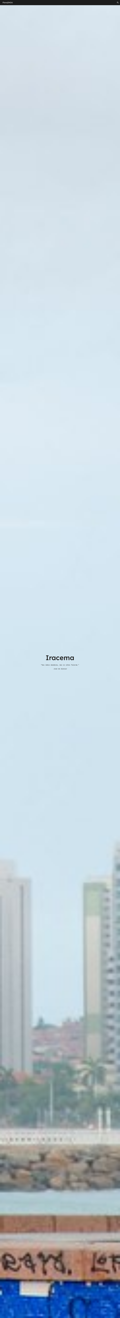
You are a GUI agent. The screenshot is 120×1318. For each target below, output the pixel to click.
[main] (60, 661)
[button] (118, 2)
